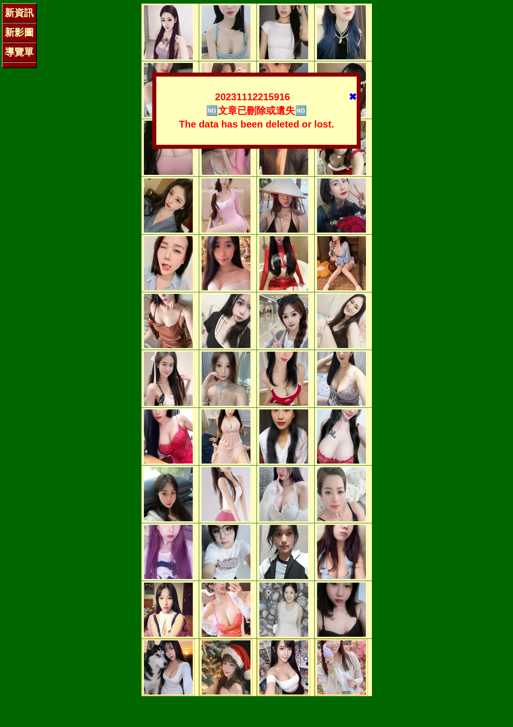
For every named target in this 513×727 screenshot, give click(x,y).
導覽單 (19, 52)
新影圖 (19, 32)
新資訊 (19, 12)
